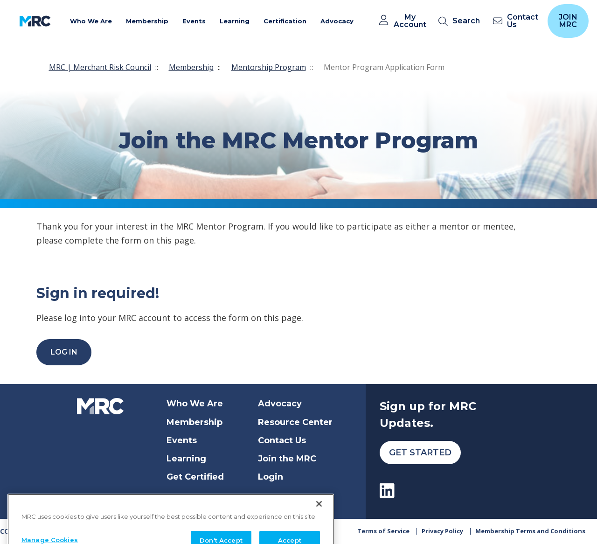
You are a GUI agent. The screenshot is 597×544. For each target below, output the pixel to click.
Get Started (420, 452)
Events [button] (194, 21)
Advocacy (280, 403)
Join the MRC (287, 458)
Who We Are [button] (91, 21)
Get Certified (195, 477)
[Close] (319, 519)
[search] (461, 21)
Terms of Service (383, 531)
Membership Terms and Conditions (530, 531)
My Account (410, 21)
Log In (63, 352)
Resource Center (295, 422)
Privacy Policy (442, 531)
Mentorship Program (268, 67)
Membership (191, 67)
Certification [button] (285, 21)
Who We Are (195, 403)
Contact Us (282, 440)
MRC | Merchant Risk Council (100, 67)
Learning (186, 458)
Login (270, 477)
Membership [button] (147, 21)
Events (182, 440)
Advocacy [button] (337, 21)
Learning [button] (235, 21)
